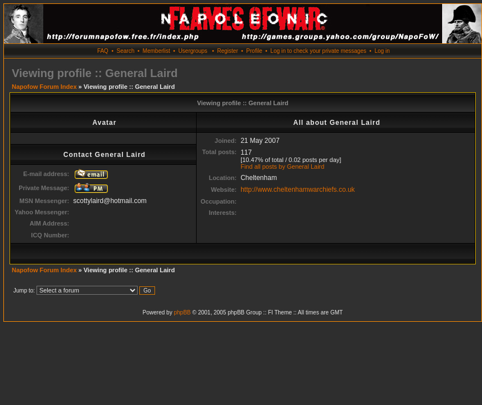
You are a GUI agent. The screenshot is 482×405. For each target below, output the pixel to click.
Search (126, 51)
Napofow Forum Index (44, 86)
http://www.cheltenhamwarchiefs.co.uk (297, 190)
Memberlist (156, 51)
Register (227, 51)
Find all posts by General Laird (282, 166)
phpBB (182, 312)
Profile (254, 51)
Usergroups (192, 51)
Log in (382, 51)
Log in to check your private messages (318, 51)
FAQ (102, 51)
